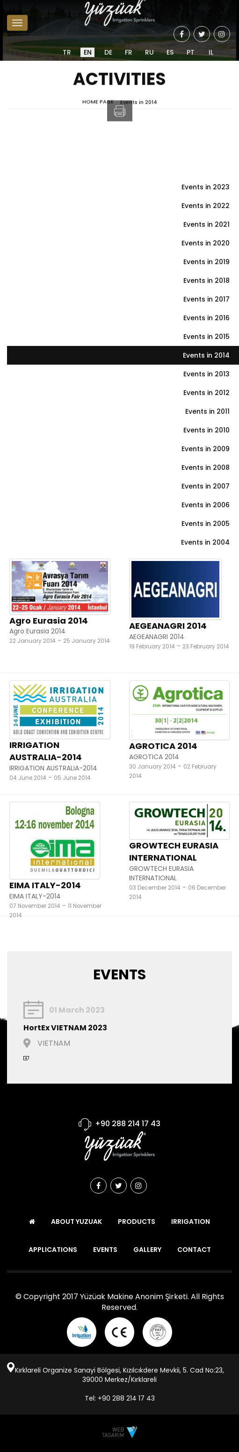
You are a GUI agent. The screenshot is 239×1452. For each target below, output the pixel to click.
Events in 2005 (205, 523)
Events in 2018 (206, 280)
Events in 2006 (205, 505)
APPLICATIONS (53, 1249)
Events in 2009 (205, 448)
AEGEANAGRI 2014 (168, 626)
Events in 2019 (206, 261)
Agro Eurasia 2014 (48, 620)
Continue (26, 1058)
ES (170, 44)
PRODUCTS (136, 1221)
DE (108, 44)
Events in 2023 (205, 187)
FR (128, 44)
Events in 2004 (205, 542)
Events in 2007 (205, 486)
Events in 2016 (206, 318)
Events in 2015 (206, 336)
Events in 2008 (205, 467)
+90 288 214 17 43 (127, 1123)
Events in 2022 (205, 205)
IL (211, 44)
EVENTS (105, 1249)
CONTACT (194, 1249)
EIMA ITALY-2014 (45, 885)
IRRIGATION (190, 1221)
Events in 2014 (138, 104)
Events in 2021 (206, 224)
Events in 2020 (205, 243)
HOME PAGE (98, 103)
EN (88, 44)
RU (149, 44)
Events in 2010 (206, 430)
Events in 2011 (207, 411)
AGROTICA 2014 (163, 746)
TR (67, 44)
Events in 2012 (206, 392)
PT (191, 44)
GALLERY (147, 1249)
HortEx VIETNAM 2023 (65, 1027)
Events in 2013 (206, 374)
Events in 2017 (206, 299)
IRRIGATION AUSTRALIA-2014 (45, 751)
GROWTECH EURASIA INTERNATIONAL (173, 851)
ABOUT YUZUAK (76, 1221)
